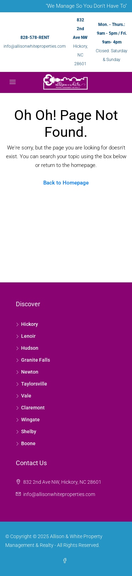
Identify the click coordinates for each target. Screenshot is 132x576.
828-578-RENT (34, 37)
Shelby (28, 431)
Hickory (29, 324)
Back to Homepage (66, 183)
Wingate (30, 419)
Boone (28, 443)
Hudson (29, 348)
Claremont (33, 407)
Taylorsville (34, 384)
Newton (29, 372)
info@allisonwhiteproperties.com (35, 46)
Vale (26, 395)
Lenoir (28, 336)
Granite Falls (35, 360)
